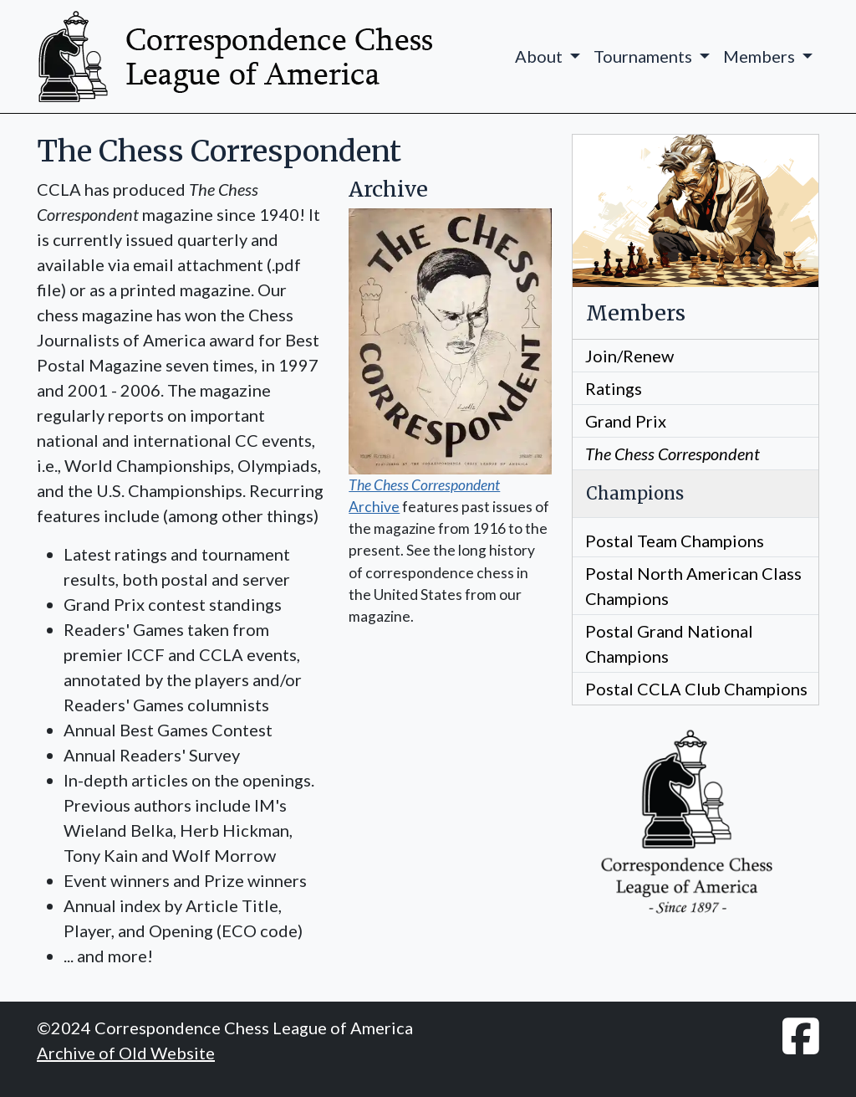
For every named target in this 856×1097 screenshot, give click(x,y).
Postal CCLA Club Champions (696, 689)
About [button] (540, 56)
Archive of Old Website (126, 1053)
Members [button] (760, 56)
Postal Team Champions (674, 541)
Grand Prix (625, 421)
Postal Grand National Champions (669, 643)
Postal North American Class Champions (693, 585)
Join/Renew (629, 356)
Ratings (613, 388)
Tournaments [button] (645, 56)
